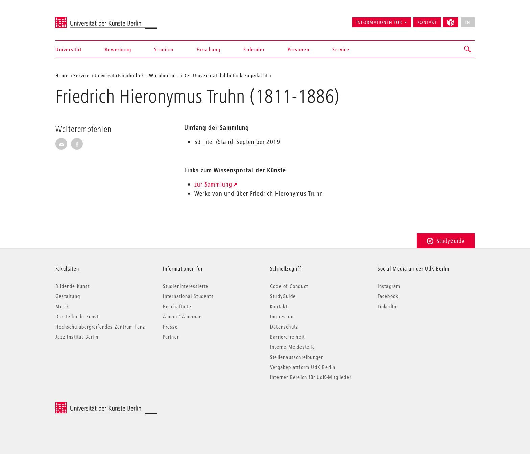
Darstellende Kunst (77, 316)
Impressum (282, 316)
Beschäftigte (177, 306)
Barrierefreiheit (287, 336)
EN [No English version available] (468, 22)
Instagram (389, 286)
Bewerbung (118, 49)
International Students (188, 296)
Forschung (208, 49)
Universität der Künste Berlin (82, 19)
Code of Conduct (289, 286)
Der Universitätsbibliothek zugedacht (225, 75)
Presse (170, 326)
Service (341, 49)
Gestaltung (67, 296)
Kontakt (427, 22)
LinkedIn (387, 306)
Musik (62, 306)
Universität (68, 49)
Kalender (254, 49)
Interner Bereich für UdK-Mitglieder (310, 377)
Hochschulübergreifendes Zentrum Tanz (100, 326)
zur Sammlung (213, 184)
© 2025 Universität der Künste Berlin (90, 405)
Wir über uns (163, 75)
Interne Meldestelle (292, 346)
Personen (298, 49)
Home (62, 75)
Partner (171, 336)
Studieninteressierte (186, 286)
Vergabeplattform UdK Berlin (302, 367)
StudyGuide (445, 240)
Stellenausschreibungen (297, 356)
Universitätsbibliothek (119, 75)
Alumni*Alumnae (182, 316)
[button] (468, 49)
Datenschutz (284, 326)
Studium (163, 49)
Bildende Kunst (72, 286)
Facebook (388, 296)
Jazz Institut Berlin (76, 336)
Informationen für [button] (379, 22)
